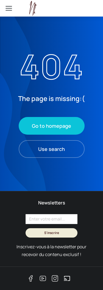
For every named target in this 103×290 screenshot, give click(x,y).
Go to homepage (51, 126)
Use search (51, 149)
